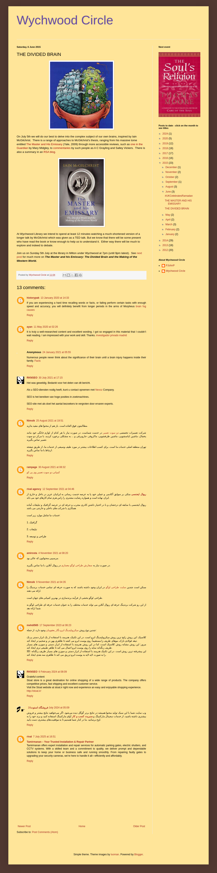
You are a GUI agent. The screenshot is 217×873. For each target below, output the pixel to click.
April (168, 219)
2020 (166, 138)
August (169, 186)
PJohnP (170, 265)
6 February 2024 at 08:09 (53, 671)
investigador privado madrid (111, 335)
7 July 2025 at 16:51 (44, 736)
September (171, 181)
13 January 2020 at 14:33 (55, 297)
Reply (30, 315)
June (168, 191)
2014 (166, 240)
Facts (37, 360)
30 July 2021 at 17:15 (51, 377)
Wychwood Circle (65, 20)
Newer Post (24, 826)
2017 (166, 153)
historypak (33, 297)
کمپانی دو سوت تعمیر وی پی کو (43, 472)
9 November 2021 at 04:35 (51, 582)
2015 (166, 162)
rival (29, 736)
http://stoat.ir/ (34, 690)
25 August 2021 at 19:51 (49, 420)
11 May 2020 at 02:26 (46, 326)
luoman (115, 854)
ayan (29, 326)
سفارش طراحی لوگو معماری (76, 565)
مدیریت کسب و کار (82, 716)
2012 (166, 250)
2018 (166, 148)
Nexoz (98, 389)
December (171, 167)
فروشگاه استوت (39, 707)
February (170, 229)
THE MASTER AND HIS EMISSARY (178, 202)
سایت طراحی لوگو (116, 587)
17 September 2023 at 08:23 (55, 625)
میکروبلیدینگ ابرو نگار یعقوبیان (62, 630)
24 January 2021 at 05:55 (56, 352)
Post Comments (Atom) (45, 832)
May (168, 214)
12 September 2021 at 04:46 (58, 489)
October (170, 177)
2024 (166, 133)
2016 (166, 158)
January (170, 234)
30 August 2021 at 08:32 (52, 467)
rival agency (34, 489)
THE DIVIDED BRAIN (177, 208)
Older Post (139, 826)
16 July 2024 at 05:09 (48, 707)
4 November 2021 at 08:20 (53, 553)
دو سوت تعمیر (111, 432)
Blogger (138, 854)
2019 (166, 143)
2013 (166, 245)
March (169, 224)
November (171, 172)
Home (82, 826)
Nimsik (31, 420)
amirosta (32, 553)
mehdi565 (32, 625)
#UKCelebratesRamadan (179, 195)
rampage (32, 467)
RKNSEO (32, 377)
